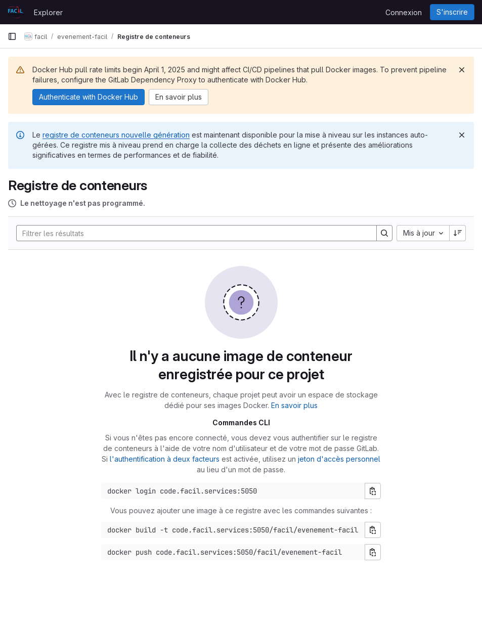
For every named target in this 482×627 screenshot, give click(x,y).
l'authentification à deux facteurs (165, 459)
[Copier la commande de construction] (373, 530)
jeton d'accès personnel (339, 459)
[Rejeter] (462, 70)
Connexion (403, 12)
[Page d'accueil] (16, 12)
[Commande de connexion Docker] (233, 491)
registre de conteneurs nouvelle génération (116, 134)
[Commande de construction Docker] (233, 530)
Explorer (48, 12)
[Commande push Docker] (233, 552)
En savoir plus (294, 405)
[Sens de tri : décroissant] (458, 233)
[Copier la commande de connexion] (373, 491)
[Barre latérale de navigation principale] (12, 36)
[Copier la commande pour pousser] (373, 552)
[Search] (191, 233)
